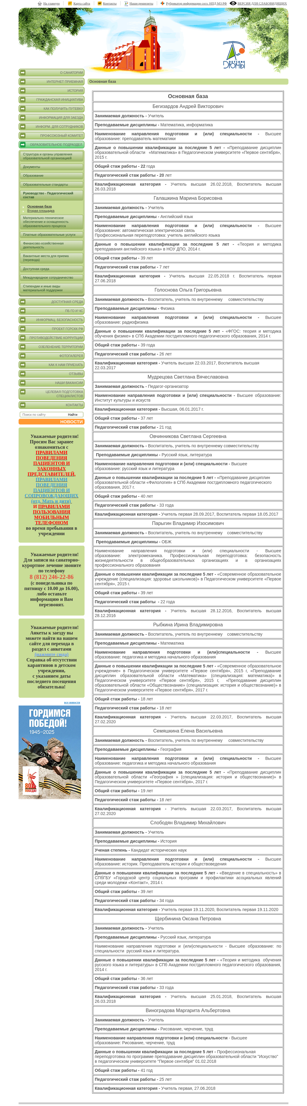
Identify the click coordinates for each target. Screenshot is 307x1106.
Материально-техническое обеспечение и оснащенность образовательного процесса (45, 221)
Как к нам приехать (51, 364)
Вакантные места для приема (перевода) (46, 258)
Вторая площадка (41, 210)
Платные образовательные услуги (49, 234)
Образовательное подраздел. (51, 144)
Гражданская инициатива (51, 99)
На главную (51, 3)
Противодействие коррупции (51, 337)
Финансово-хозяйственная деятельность (43, 245)
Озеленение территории (51, 346)
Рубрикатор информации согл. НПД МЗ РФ (196, 3)
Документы (31, 167)
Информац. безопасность (51, 319)
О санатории (51, 72)
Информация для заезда (51, 117)
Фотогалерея (51, 355)
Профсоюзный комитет (51, 135)
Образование (33, 175)
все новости (72, 702)
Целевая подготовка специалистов (51, 393)
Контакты (110, 3)
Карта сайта (81, 3)
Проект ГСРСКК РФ (51, 328)
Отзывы (51, 373)
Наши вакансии (51, 382)
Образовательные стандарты (45, 184)
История (51, 90)
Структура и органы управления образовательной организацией (47, 156)
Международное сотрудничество (48, 277)
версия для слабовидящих (262, 3)
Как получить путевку (51, 108)
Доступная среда (36, 269)
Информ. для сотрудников (51, 126)
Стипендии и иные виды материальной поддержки (43, 288)
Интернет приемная (51, 81)
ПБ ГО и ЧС (51, 310)
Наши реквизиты (141, 3)
